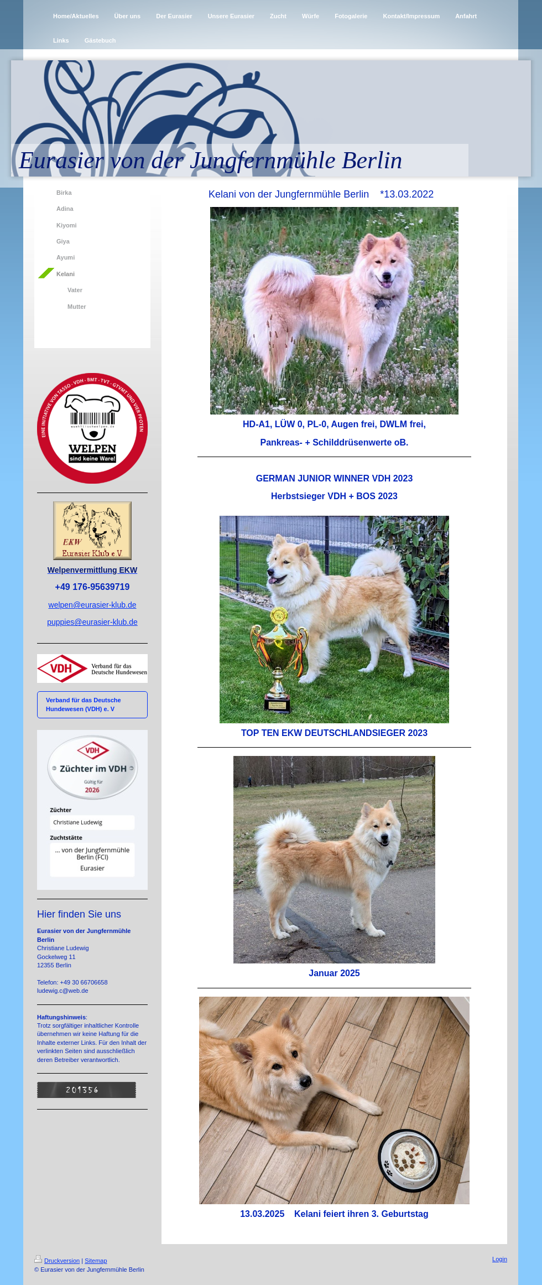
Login (499, 1259)
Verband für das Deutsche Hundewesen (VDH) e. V (83, 704)
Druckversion (57, 1260)
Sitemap (96, 1260)
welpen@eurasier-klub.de (93, 604)
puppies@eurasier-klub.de (92, 622)
